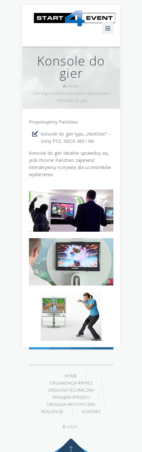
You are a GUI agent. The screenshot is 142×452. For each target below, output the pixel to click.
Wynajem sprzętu (71, 397)
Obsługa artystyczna (70, 404)
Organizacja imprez (71, 383)
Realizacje (52, 411)
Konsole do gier (72, 100)
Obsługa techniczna (71, 390)
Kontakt (91, 411)
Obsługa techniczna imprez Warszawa (71, 93)
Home (73, 86)
